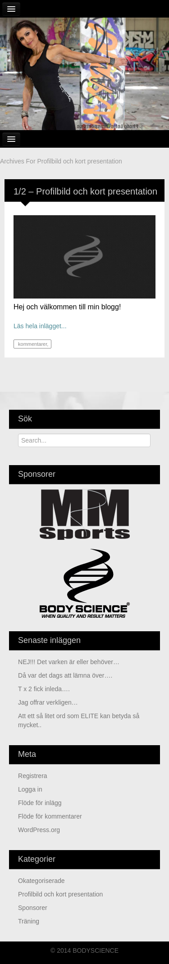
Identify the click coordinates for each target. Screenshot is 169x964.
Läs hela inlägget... (40, 326)
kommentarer (32, 344)
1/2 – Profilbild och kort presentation (85, 191)
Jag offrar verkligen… (48, 702)
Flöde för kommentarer (50, 816)
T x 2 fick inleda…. (44, 688)
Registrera (32, 775)
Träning (28, 921)
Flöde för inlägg (40, 802)
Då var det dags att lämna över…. (65, 675)
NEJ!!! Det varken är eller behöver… (68, 661)
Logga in (30, 789)
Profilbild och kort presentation (60, 894)
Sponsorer (32, 907)
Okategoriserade (41, 880)
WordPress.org (39, 829)
